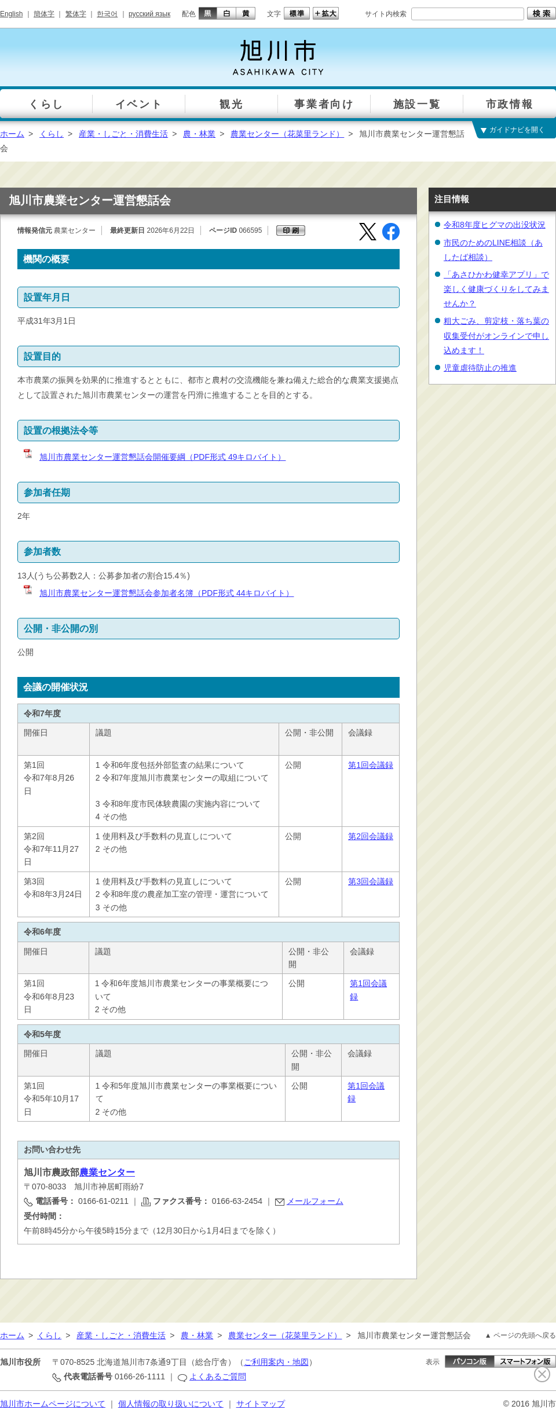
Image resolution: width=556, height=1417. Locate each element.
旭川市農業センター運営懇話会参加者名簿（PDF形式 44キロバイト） (158, 593)
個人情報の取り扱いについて (171, 1403)
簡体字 (44, 14)
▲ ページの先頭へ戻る (520, 1335)
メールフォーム (315, 1201)
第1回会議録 (370, 765)
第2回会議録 (370, 836)
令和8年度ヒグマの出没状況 (495, 224)
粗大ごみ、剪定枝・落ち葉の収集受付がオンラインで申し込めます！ (496, 335)
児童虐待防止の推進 (480, 367)
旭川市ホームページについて (52, 1403)
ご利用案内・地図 (276, 1362)
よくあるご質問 (217, 1376)
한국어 (107, 14)
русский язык (149, 14)
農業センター (107, 1172)
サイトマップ (260, 1403)
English (11, 14)
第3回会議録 (370, 881)
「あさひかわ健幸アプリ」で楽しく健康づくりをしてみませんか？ (496, 289)
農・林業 (199, 133)
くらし (51, 133)
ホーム (12, 133)
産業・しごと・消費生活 (123, 133)
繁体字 (75, 14)
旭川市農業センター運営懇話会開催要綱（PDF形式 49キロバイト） (154, 457)
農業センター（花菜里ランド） (287, 133)
